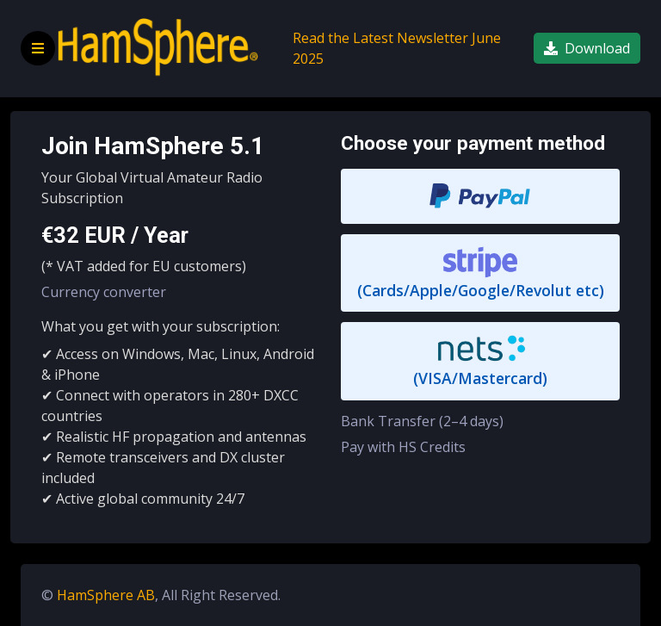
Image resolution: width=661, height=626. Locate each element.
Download (587, 48)
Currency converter (103, 291)
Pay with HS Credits (403, 446)
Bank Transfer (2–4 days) (422, 421)
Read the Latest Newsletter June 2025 (397, 48)
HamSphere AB (106, 595)
